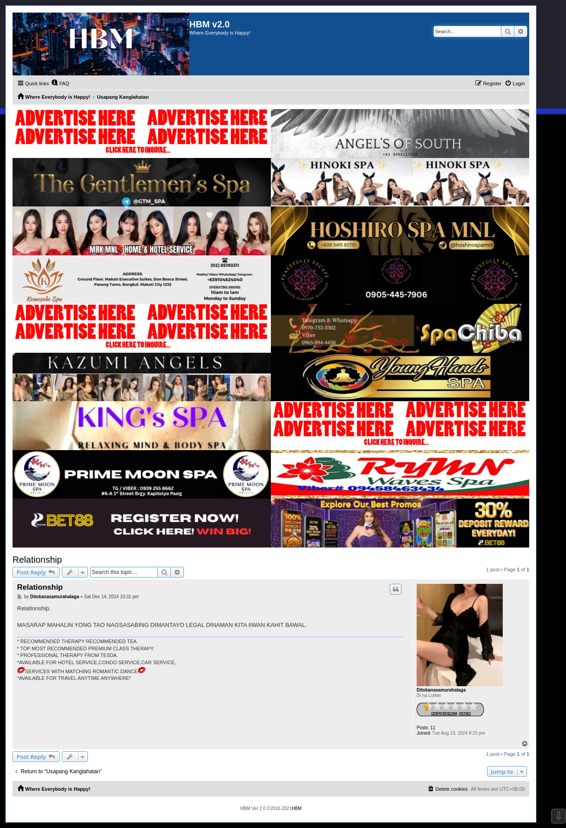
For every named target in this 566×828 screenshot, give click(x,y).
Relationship (37, 560)
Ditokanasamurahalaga (441, 690)
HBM (296, 808)
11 (433, 727)
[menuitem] (60, 83)
